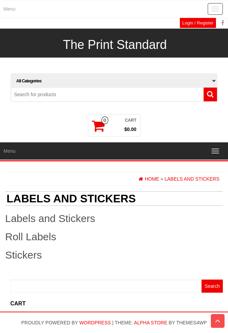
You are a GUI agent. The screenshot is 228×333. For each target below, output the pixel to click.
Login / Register (198, 23)
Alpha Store (150, 322)
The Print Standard (115, 45)
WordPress (95, 322)
